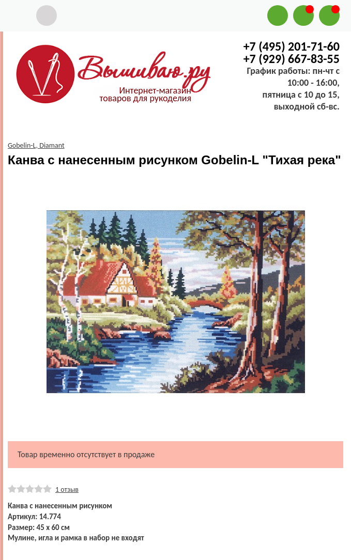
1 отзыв (67, 489)
